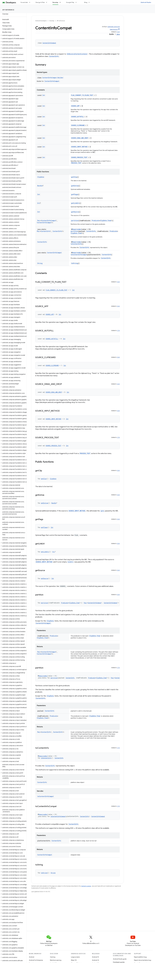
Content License (86, 886)
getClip (74, 177)
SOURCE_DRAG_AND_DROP (79, 138)
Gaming (52, 957)
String (39, 263)
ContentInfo (54, 56)
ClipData (40, 177)
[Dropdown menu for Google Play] (77, 2)
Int (43, 95)
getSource (75, 212)
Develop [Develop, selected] (55, 2)
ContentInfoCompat (49, 43)
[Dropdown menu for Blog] (90, 2)
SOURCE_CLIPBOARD (78, 125)
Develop (51, 21)
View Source (114, 29)
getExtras (74, 186)
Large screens (75, 957)
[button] (13, 35)
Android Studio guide (119, 959)
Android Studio (146, 2)
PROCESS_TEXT (76, 163)
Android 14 (95, 960)
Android (31, 957)
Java (118, 34)
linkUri (70, 562)
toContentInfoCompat (79, 255)
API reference (8, 10)
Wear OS (74, 960)
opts (102, 511)
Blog (85, 2)
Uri (38, 203)
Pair (39, 220)
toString (74, 263)
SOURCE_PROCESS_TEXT (79, 157)
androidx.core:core (114, 27)
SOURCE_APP (75, 106)
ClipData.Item (105, 220)
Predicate (95, 220)
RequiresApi (76, 229)
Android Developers (41, 21)
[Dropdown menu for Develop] (61, 2)
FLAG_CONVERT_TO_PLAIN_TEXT (82, 95)
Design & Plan (40, 2)
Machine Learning (55, 960)
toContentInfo (76, 244)
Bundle (40, 186)
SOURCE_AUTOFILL (77, 117)
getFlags (74, 194)
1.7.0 (118, 330)
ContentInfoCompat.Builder (52, 78)
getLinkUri (75, 203)
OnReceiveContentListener (77, 54)
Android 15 (95, 957)
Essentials (24, 2)
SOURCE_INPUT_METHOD (79, 147)
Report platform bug (140, 957)
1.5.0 (118, 32)
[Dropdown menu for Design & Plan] (47, 2)
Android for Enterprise (36, 960)
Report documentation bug (142, 960)
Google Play (70, 2)
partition (75, 220)
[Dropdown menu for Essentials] (30, 2)
